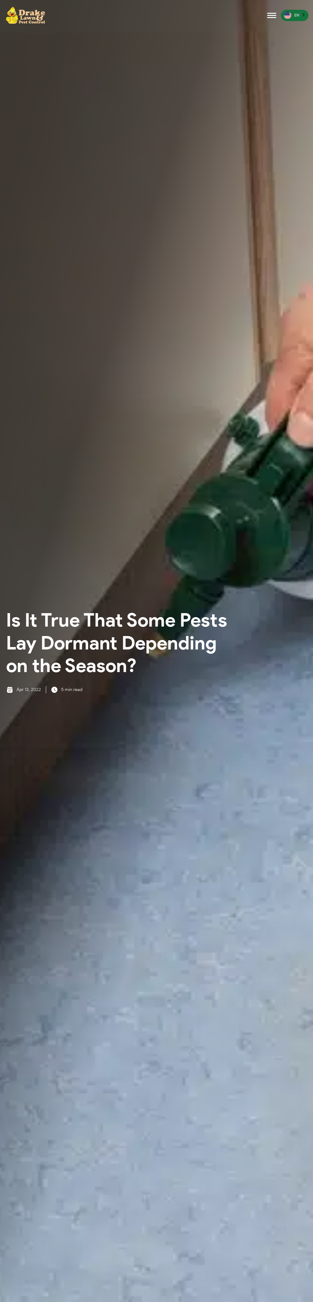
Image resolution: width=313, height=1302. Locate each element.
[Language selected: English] (294, 15)
